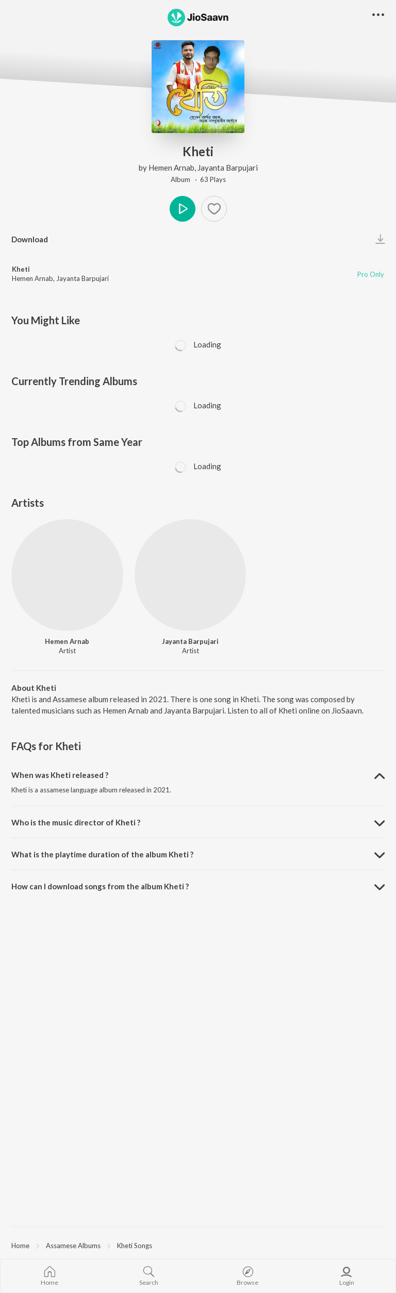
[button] (378, 15)
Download (29, 239)
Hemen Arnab (171, 167)
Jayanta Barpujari (227, 167)
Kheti (21, 269)
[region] (198, 1245)
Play (182, 209)
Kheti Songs (134, 1245)
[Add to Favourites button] (214, 209)
